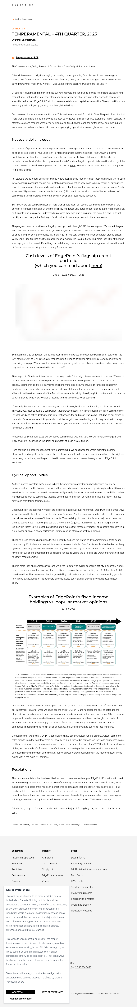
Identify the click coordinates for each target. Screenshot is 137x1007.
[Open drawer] (123, 5)
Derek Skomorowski (25, 39)
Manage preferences (21, 998)
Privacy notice (57, 960)
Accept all (20, 992)
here (72, 165)
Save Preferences (52, 992)
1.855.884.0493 (83, 967)
